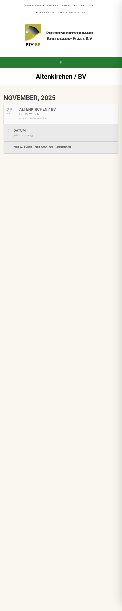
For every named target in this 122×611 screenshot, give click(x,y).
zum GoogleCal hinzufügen (53, 147)
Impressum (45, 12)
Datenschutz (74, 12)
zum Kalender (23, 147)
